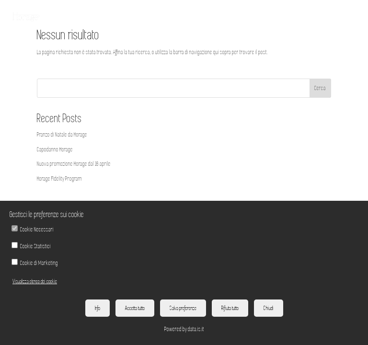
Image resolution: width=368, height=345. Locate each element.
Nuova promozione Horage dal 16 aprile (74, 164)
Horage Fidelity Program (59, 179)
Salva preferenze (183, 308)
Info (97, 308)
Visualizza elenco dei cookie (34, 281)
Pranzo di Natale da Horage (62, 134)
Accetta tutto (135, 308)
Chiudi (269, 308)
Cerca (320, 88)
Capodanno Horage (55, 149)
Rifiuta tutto (230, 308)
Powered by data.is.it (184, 329)
